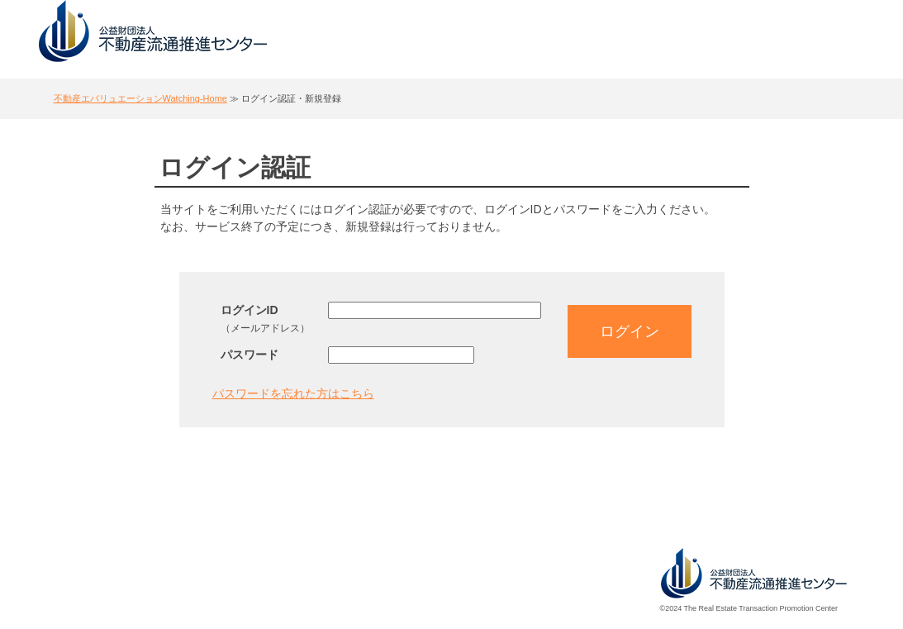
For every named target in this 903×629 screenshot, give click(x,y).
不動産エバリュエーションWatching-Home (140, 98)
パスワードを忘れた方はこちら (293, 393)
